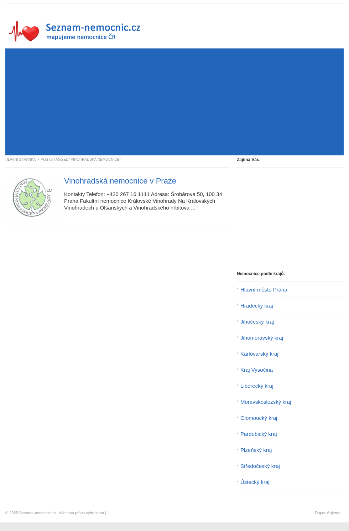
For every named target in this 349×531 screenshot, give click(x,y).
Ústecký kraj (255, 482)
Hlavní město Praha (263, 290)
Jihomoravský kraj (261, 338)
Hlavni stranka (20, 159)
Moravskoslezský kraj (265, 402)
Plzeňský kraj (256, 450)
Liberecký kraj (257, 386)
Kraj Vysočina (256, 370)
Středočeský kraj (260, 466)
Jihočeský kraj (257, 322)
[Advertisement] (88, 104)
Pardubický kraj (258, 434)
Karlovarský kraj (259, 354)
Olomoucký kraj (258, 418)
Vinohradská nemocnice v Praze (120, 180)
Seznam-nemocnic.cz (38, 513)
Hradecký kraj (256, 306)
